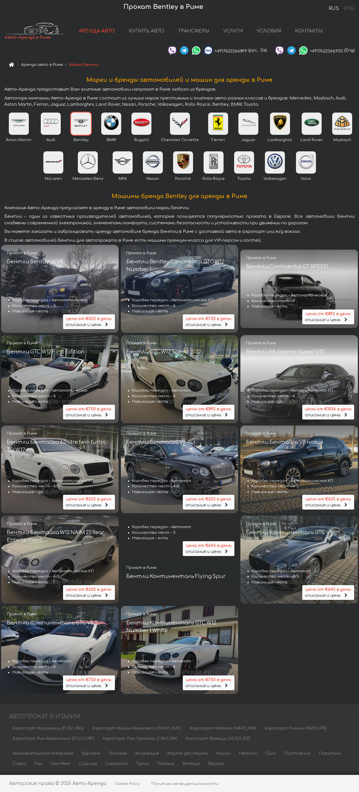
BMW (111, 142)
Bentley (81, 142)
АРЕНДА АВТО (105, 31)
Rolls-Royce (213, 180)
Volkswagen (275, 180)
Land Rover (312, 142)
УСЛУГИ (241, 31)
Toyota (244, 180)
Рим (38, 766)
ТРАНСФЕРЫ (202, 31)
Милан (223, 755)
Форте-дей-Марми (187, 755)
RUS (334, 8)
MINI (123, 180)
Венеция (191, 766)
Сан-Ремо (60, 766)
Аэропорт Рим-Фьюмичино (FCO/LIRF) (53, 740)
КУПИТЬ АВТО (155, 31)
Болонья (118, 755)
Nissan (152, 180)
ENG (349, 8)
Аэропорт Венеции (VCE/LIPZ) (217, 740)
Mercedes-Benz (88, 180)
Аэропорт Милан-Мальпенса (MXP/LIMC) (136, 730)
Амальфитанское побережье (43, 755)
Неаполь (248, 755)
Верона (216, 766)
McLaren (53, 180)
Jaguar (248, 142)
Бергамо (91, 755)
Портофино (297, 755)
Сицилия (88, 766)
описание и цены (89, 323)
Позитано (330, 755)
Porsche (183, 180)
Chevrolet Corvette (180, 142)
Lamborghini (280, 142)
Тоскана (165, 766)
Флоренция (147, 755)
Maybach (342, 142)
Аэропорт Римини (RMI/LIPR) (295, 730)
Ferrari (218, 142)
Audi (50, 142)
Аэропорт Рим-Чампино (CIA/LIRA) (140, 740)
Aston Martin (18, 142)
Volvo (306, 180)
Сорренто (116, 766)
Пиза (270, 755)
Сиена (19, 766)
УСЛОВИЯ (277, 31)
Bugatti (141, 142)
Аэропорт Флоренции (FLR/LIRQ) (48, 730)
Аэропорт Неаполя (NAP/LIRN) (223, 730)
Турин (142, 766)
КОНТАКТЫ (317, 31)
